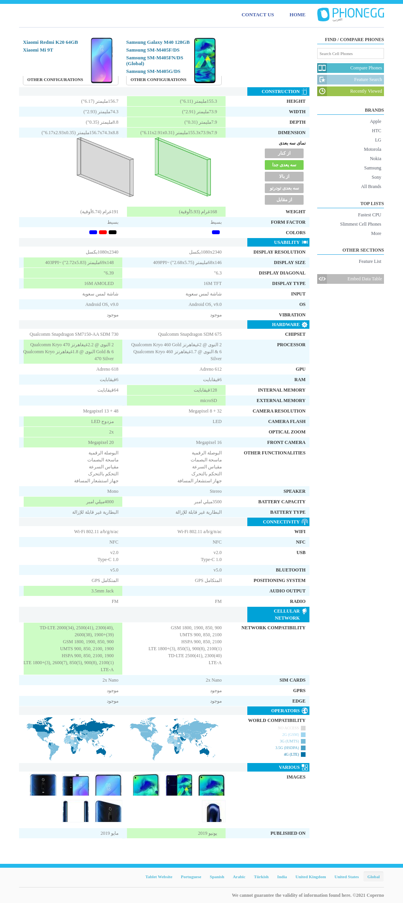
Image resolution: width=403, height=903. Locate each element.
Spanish (217, 876)
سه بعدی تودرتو (284, 188)
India (282, 876)
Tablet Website (158, 876)
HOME (298, 14)
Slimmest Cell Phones (360, 224)
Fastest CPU (369, 215)
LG (378, 140)
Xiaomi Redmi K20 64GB (50, 42)
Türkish (261, 876)
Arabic (239, 876)
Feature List (370, 261)
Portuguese (191, 876)
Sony (376, 177)
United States (347, 876)
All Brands (371, 186)
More (376, 233)
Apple (375, 121)
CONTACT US (257, 14)
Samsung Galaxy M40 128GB (158, 42)
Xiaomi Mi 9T (38, 50)
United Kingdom (310, 876)
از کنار (284, 153)
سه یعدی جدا (284, 164)
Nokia (375, 158)
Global (373, 876)
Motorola (372, 149)
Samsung (372, 168)
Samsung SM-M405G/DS (153, 71)
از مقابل (284, 199)
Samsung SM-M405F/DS (153, 50)
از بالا (284, 176)
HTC (376, 130)
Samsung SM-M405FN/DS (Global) (154, 60)
